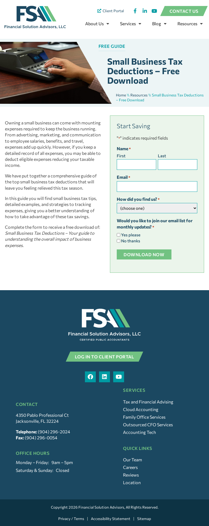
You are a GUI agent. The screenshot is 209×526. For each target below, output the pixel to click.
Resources (190, 24)
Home (121, 95)
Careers (130, 467)
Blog (159, 24)
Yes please (130, 235)
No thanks (130, 241)
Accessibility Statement (110, 518)
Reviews (131, 474)
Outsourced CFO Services (148, 424)
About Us (97, 24)
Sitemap (144, 518)
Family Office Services (144, 416)
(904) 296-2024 (54, 431)
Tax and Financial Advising (148, 401)
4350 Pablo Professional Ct (42, 415)
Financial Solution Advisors (101, 507)
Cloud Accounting (140, 409)
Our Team (132, 459)
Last (162, 156)
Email (123, 177)
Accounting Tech (139, 432)
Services (130, 24)
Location (132, 482)
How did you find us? (138, 199)
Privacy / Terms (70, 518)
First (121, 156)
